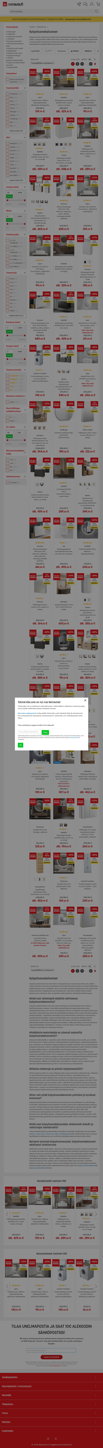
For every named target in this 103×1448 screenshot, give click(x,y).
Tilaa (45, 732)
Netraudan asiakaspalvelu (27, 713)
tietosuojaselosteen (74, 737)
